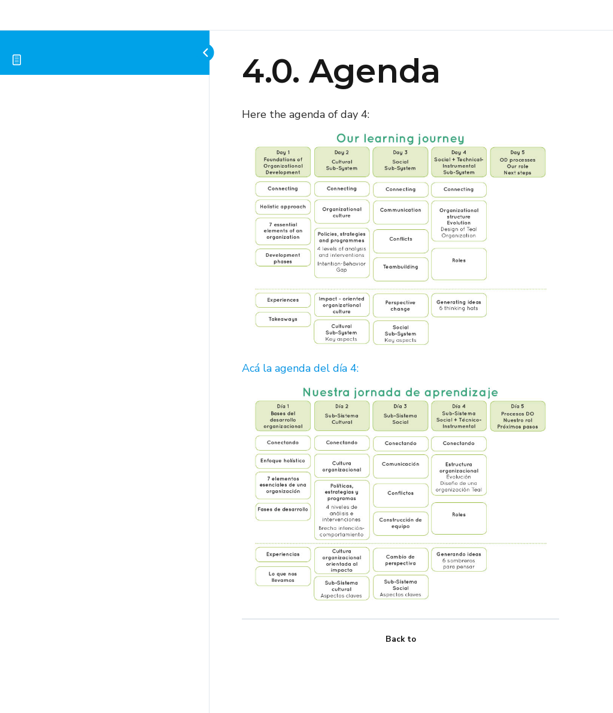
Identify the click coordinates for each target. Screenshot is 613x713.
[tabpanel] (400, 356)
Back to (401, 639)
